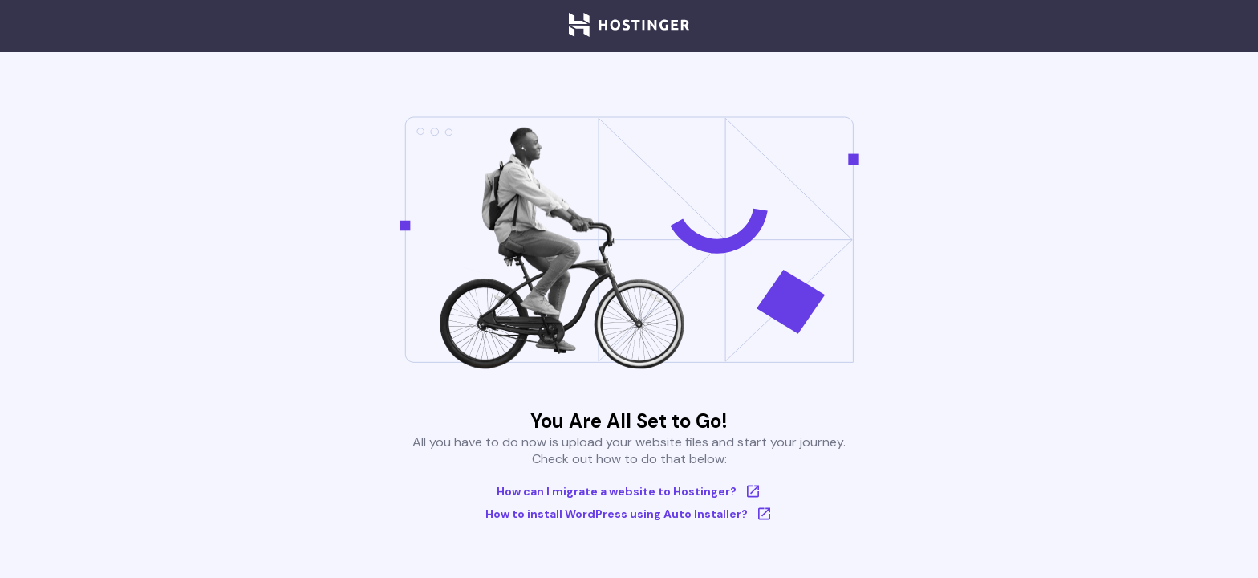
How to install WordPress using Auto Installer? (629, 514)
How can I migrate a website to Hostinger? (629, 491)
